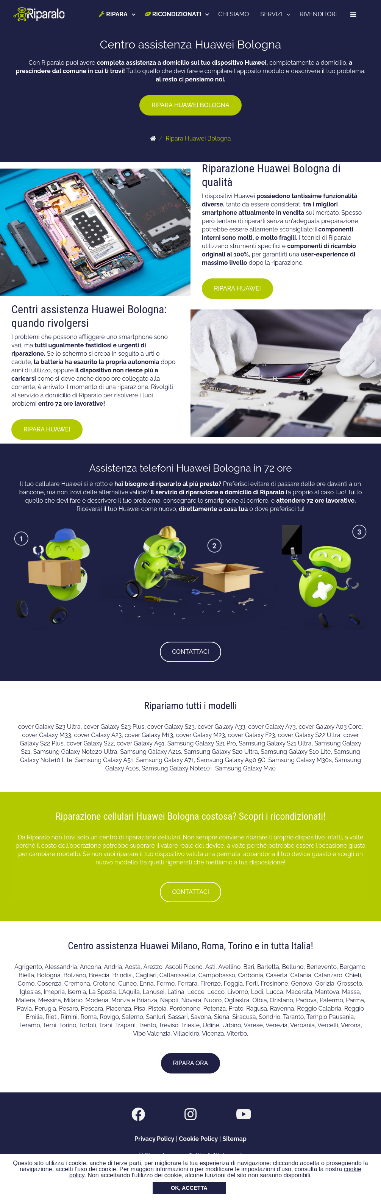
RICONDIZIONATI (173, 14)
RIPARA (114, 14)
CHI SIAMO (234, 14)
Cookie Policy (198, 1138)
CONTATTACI (190, 651)
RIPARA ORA (190, 1063)
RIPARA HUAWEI (237, 288)
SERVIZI (272, 14)
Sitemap (234, 1138)
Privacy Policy (154, 1138)
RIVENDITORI (318, 14)
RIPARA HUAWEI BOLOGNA (190, 105)
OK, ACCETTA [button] (189, 1188)
